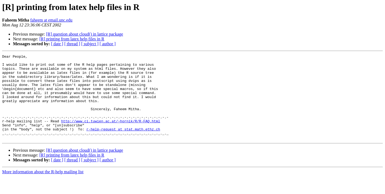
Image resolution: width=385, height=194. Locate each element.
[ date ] (57, 43)
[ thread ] (72, 43)
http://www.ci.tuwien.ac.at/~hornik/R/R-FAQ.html (110, 134)
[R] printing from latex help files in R (71, 39)
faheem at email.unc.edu (51, 20)
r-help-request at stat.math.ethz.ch (123, 144)
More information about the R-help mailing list (42, 188)
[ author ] (108, 43)
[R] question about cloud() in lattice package (84, 34)
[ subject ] (90, 43)
